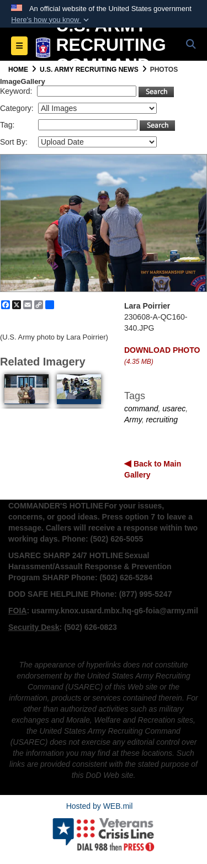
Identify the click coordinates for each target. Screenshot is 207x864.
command (141, 408)
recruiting (162, 419)
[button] (51, 19)
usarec (173, 408)
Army (133, 419)
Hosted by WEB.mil (99, 806)
